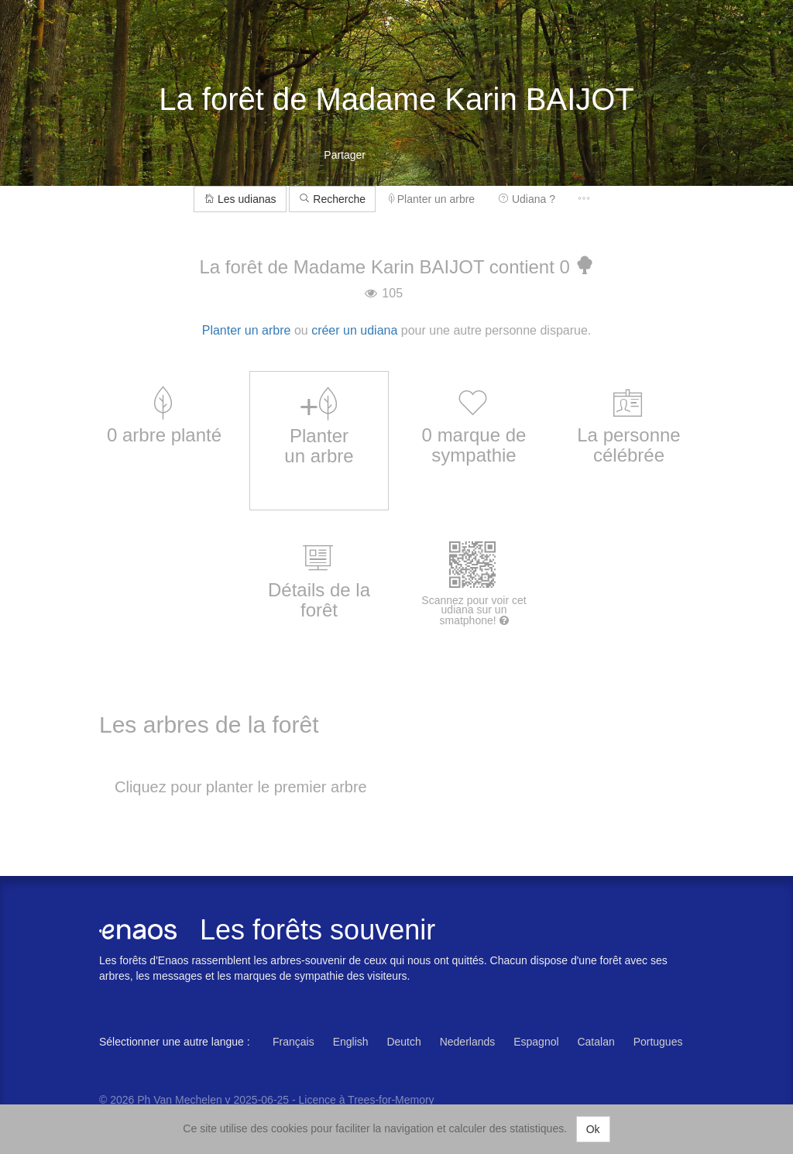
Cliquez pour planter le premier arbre (241, 786)
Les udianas (240, 199)
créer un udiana (354, 330)
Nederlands (468, 1042)
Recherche (332, 199)
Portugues (658, 1042)
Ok (593, 1129)
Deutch (403, 1042)
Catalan (595, 1042)
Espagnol (535, 1042)
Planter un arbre (432, 199)
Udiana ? (526, 199)
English (351, 1042)
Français (293, 1042)
